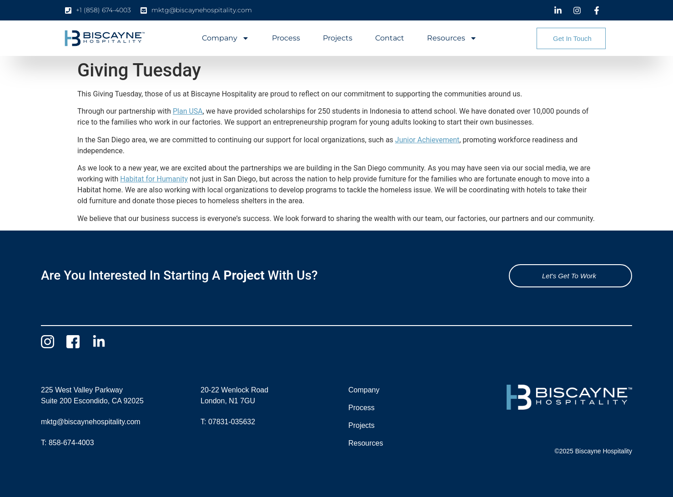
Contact (389, 38)
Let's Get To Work (569, 276)
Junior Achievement (427, 140)
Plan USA (188, 111)
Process (286, 38)
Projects (337, 38)
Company (225, 38)
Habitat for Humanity (154, 179)
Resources (452, 38)
